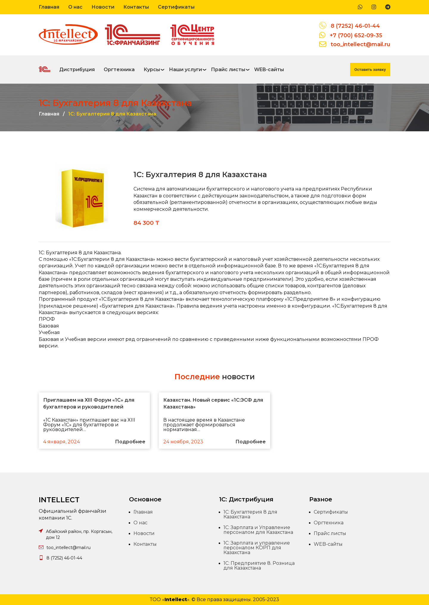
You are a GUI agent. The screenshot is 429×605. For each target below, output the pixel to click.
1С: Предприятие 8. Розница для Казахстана (259, 565)
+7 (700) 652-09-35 (356, 35)
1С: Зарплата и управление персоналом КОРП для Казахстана (256, 547)
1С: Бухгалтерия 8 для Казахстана (250, 514)
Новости (102, 7)
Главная (49, 7)
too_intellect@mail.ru (360, 44)
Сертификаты (176, 7)
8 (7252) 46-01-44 (355, 26)
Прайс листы (228, 69)
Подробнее (130, 441)
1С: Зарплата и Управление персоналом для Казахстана (258, 530)
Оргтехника (119, 69)
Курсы (152, 69)
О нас (75, 7)
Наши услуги (185, 69)
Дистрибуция (77, 69)
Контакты (136, 7)
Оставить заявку (370, 69)
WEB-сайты (269, 69)
